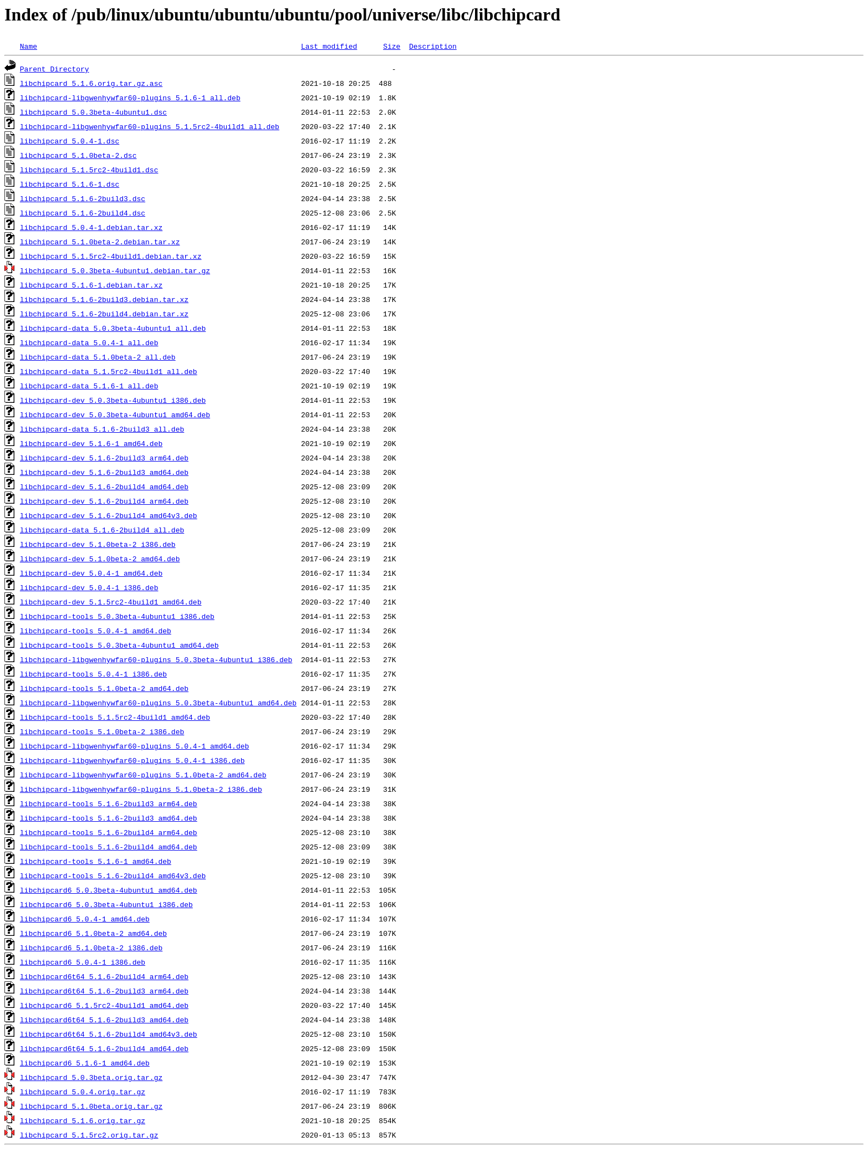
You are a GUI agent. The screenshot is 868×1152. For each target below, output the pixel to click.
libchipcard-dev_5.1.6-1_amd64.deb (91, 443)
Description (433, 46)
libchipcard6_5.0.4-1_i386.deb (82, 962)
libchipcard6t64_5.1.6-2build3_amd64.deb (104, 1020)
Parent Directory (54, 69)
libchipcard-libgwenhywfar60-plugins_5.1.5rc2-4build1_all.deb (149, 126)
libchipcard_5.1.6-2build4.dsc (82, 213)
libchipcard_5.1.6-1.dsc (69, 184)
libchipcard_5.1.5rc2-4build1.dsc (89, 170)
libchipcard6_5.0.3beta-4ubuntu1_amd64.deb (108, 890)
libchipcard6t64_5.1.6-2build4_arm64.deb (104, 976)
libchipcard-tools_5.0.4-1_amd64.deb (95, 631)
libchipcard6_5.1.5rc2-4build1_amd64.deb (104, 1005)
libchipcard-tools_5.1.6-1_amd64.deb (95, 861)
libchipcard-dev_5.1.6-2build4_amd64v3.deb (108, 515)
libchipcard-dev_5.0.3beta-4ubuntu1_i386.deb (113, 400)
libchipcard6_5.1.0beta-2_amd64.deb (93, 933)
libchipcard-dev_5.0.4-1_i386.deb (89, 587)
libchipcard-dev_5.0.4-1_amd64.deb (91, 573)
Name (28, 46)
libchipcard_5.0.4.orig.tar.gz (82, 1092)
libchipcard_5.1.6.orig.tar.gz (82, 1120)
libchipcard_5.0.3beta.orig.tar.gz (91, 1077)
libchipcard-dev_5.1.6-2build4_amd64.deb (104, 486)
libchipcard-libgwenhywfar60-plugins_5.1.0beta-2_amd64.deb (143, 775)
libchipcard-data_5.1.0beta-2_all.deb (98, 357)
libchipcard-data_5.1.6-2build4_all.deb (102, 530)
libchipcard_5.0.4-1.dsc (69, 141)
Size (391, 46)
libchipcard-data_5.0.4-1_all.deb (89, 342)
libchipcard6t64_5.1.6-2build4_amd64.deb (104, 1048)
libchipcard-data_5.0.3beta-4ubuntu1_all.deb (113, 328)
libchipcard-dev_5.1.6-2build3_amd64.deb (104, 472)
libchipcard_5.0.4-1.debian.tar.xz (91, 227)
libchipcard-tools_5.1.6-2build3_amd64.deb (108, 818)
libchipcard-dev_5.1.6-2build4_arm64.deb (104, 501)
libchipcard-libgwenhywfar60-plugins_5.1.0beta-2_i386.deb (141, 789)
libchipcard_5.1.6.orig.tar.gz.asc (91, 83)
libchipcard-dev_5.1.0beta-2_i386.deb (98, 544)
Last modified (329, 46)
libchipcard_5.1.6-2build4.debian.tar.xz (104, 314)
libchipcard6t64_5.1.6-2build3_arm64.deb (104, 991)
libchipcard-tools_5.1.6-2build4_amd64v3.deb (113, 875)
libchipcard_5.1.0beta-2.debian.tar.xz (100, 242)
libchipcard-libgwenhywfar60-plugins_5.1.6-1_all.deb (130, 98)
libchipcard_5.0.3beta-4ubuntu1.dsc (93, 112)
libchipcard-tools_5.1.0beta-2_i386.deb (102, 731)
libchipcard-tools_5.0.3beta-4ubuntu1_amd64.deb (119, 645)
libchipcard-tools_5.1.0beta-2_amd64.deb (104, 688)
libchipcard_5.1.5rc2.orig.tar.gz (89, 1135)
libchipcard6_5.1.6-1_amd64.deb (85, 1063)
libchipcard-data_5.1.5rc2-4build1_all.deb (108, 371)
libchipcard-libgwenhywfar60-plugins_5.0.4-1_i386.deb (132, 760)
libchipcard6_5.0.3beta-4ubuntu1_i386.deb (106, 904)
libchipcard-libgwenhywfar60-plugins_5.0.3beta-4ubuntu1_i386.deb (156, 659)
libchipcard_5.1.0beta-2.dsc (78, 155)
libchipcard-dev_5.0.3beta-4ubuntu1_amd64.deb (115, 414)
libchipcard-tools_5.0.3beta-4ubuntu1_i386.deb (117, 616)
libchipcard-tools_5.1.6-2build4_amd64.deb (108, 847)
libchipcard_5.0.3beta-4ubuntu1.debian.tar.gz (115, 270)
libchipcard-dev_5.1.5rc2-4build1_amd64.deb (111, 602)
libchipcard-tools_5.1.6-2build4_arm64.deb (108, 832)
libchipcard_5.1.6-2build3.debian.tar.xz (104, 299)
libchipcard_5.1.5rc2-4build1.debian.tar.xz (111, 256)
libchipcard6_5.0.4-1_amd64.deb (85, 919)
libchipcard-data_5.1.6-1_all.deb (89, 386)
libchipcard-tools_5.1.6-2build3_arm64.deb (108, 803)
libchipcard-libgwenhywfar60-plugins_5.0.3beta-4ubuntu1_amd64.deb (158, 703)
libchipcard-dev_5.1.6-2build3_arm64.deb (104, 458)
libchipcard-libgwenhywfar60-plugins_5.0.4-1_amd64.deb (134, 746)
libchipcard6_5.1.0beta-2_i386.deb (91, 948)
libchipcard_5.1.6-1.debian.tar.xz (91, 285)
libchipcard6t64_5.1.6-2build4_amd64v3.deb (108, 1034)
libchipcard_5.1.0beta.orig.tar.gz (91, 1106)
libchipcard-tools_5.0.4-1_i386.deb (93, 674)
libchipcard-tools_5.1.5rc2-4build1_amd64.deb (115, 717)
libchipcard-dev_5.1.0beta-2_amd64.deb (100, 559)
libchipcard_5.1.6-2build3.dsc (82, 198)
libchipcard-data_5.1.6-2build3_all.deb (102, 429)
